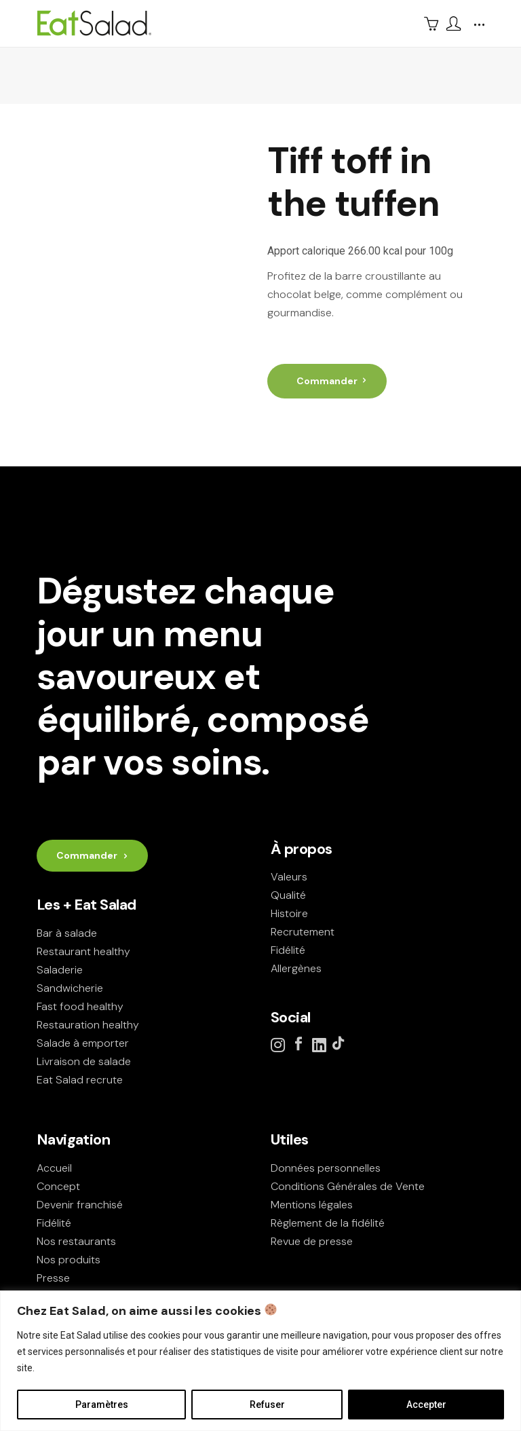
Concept (58, 1186)
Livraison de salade (84, 1061)
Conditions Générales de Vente (348, 1186)
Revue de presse (312, 1241)
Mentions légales (312, 1204)
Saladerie (60, 970)
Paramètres (101, 1404)
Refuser (267, 1404)
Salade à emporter (83, 1043)
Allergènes (296, 968)
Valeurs (289, 877)
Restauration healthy (88, 1025)
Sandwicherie (70, 988)
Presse (53, 1278)
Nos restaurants (76, 1241)
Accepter (426, 1404)
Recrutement (302, 932)
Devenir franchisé (80, 1204)
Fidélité (288, 950)
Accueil (54, 1168)
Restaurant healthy (83, 951)
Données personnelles (326, 1168)
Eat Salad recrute (80, 1080)
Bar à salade (67, 933)
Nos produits (68, 1259)
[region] (260, 1360)
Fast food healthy (80, 1006)
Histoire (289, 913)
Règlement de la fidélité (328, 1223)
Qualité (288, 895)
